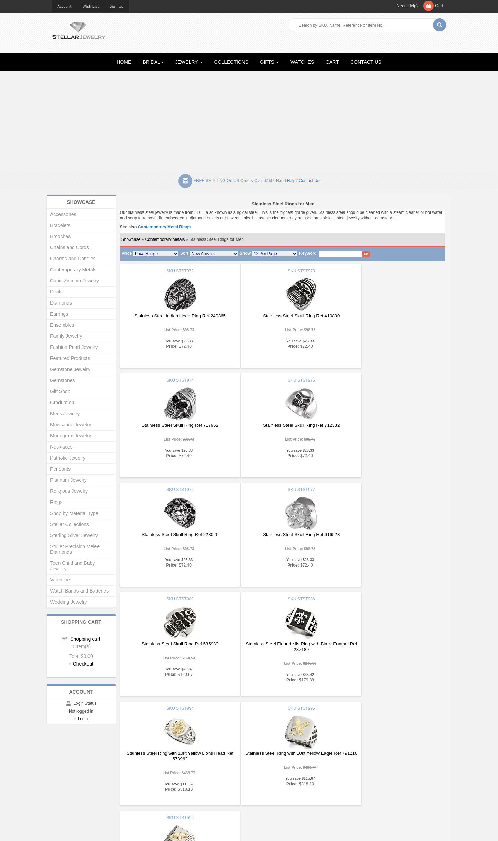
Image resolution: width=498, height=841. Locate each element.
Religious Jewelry (69, 491)
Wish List (91, 6)
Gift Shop (60, 391)
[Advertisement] (249, 119)
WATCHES (302, 62)
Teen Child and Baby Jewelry (72, 565)
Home (58, 760)
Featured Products (70, 358)
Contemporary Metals (165, 239)
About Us (61, 767)
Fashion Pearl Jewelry (74, 347)
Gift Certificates (67, 774)
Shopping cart (85, 639)
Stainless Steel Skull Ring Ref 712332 (173, 425)
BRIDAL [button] (153, 62)
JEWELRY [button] (189, 62)
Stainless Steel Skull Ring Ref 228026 (281, 425)
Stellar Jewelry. (83, 830)
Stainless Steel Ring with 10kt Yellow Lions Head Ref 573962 (390, 537)
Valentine (60, 579)
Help (259, 774)
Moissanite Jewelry (70, 424)
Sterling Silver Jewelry (74, 535)
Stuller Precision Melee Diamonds (75, 549)
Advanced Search (69, 781)
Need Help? (407, 5)
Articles (261, 760)
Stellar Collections (69, 524)
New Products (167, 767)
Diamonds (61, 303)
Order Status (166, 781)
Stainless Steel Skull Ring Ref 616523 (390, 425)
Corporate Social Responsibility (83, 795)
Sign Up (116, 6)
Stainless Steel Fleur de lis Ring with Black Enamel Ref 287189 (281, 537)
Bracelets (60, 225)
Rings (56, 502)
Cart (439, 5)
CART (332, 62)
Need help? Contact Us (298, 180)
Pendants (60, 469)
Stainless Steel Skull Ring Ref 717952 (390, 315)
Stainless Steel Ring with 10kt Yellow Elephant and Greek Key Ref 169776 (282, 646)
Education (264, 767)
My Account (164, 774)
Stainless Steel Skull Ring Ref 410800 (281, 315)
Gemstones (62, 380)
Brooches (60, 236)
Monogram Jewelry (70, 435)
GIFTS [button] (269, 62)
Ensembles (62, 325)
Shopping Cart (66, 788)
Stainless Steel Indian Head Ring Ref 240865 (174, 315)
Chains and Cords (69, 247)
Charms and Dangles (73, 258)
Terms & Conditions (273, 788)
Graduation (62, 402)
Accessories (63, 214)
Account (64, 6)
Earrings (59, 314)
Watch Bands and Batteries (79, 591)
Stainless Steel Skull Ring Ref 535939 (173, 534)
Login (83, 718)
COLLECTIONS (231, 62)
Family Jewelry (66, 336)
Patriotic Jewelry (67, 458)
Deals (56, 292)
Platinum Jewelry (68, 480)
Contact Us (265, 795)
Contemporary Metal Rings (164, 227)
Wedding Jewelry (68, 602)
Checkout (83, 664)
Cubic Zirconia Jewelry (74, 280)
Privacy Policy (268, 781)
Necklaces (61, 447)
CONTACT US (365, 62)
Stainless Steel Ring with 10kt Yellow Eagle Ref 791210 (173, 646)
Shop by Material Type (74, 513)
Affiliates (161, 788)
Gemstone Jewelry (70, 369)
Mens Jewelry (65, 413)
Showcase (130, 239)
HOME (124, 62)
